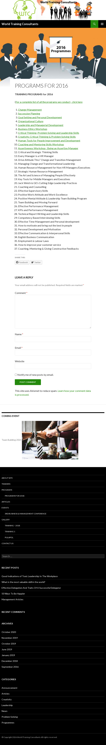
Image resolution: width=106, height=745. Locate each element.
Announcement (9, 687)
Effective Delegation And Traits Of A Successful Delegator (31, 587)
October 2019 (9, 643)
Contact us (7, 543)
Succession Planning (29, 113)
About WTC (7, 478)
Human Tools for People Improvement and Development (49, 140)
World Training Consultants (20, 24)
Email (19, 347)
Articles (6, 502)
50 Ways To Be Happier (13, 593)
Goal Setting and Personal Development (40, 117)
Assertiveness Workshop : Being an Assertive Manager (48, 148)
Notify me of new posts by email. (35, 374)
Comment (21, 292)
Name (19, 334)
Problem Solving (10, 716)
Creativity (7, 699)
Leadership (7, 705)
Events (5, 507)
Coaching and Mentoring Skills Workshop (41, 144)
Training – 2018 (12, 525)
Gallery (6, 519)
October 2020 (9, 632)
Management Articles (12, 599)
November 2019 (10, 637)
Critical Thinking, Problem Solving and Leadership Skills (48, 132)
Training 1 (10, 531)
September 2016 (10, 666)
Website (19, 361)
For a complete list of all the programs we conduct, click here (49, 101)
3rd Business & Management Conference (25, 513)
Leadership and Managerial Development (40, 125)
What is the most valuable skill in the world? (23, 582)
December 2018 (10, 661)
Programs (7, 490)
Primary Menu (102, 24)
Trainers (6, 484)
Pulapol (9, 537)
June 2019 (7, 649)
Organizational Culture (30, 121)
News (4, 711)
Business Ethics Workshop (32, 128)
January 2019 (8, 655)
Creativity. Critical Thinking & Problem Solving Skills (47, 136)
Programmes (8, 722)
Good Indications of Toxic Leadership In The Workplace (30, 576)
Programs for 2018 (14, 496)
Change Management (30, 109)
